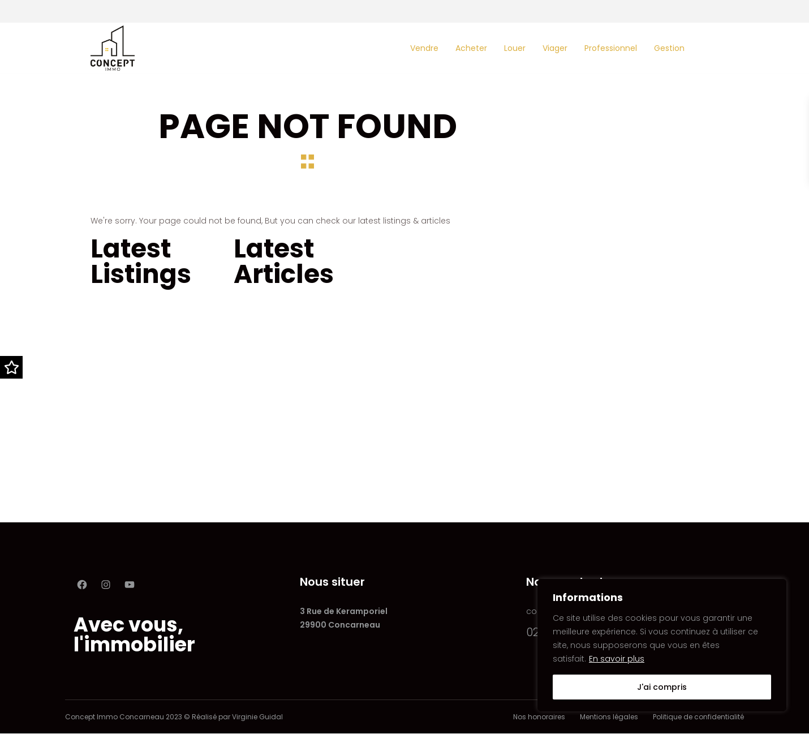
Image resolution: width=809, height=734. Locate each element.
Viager (555, 48)
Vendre (424, 48)
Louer (515, 48)
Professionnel (610, 48)
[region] (661, 645)
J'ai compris (662, 687)
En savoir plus (616, 658)
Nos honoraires (539, 717)
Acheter (471, 48)
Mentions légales (609, 717)
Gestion (669, 48)
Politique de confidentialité (698, 717)
